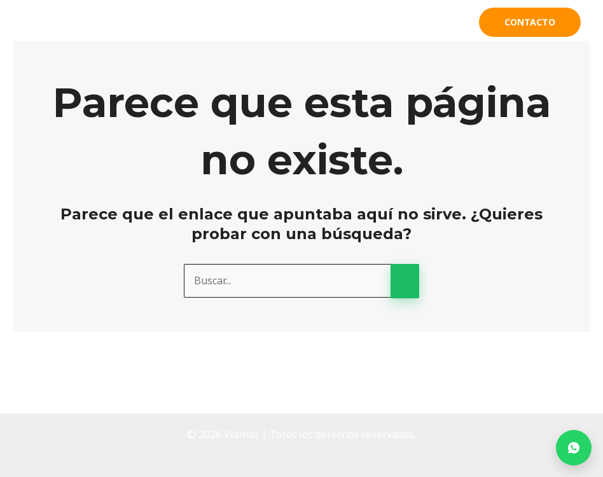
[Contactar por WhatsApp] (574, 448)
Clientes (434, 22)
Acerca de (278, 22)
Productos (352, 22)
